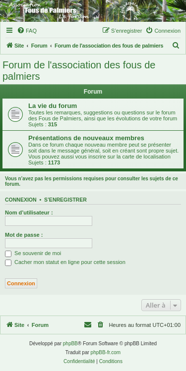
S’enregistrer (65, 200)
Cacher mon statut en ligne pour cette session (65, 262)
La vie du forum (52, 105)
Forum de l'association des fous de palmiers (78, 70)
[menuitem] (27, 31)
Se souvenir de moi (33, 253)
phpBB (70, 343)
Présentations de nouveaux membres (86, 138)
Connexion (21, 200)
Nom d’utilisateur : (29, 212)
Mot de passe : (24, 235)
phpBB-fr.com (106, 352)
